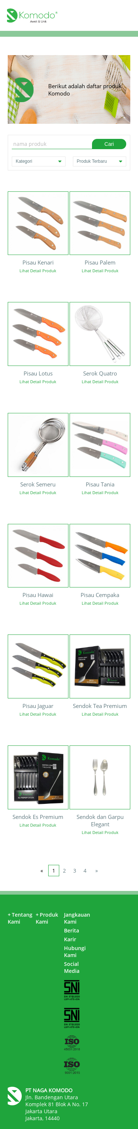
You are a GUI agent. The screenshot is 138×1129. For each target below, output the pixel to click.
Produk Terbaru (100, 161)
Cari (109, 144)
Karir (70, 939)
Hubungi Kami (75, 952)
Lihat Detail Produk (38, 270)
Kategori (38, 161)
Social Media (71, 967)
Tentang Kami (20, 918)
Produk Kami (47, 918)
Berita (71, 930)
